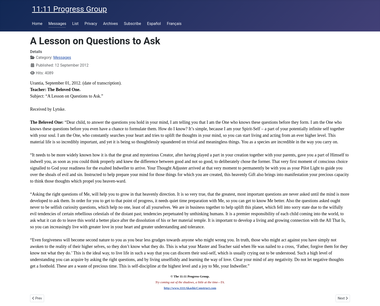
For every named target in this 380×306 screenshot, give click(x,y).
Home (37, 23)
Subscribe (132, 23)
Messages (57, 23)
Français (174, 23)
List (75, 23)
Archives (110, 23)
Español (154, 23)
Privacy (91, 23)
